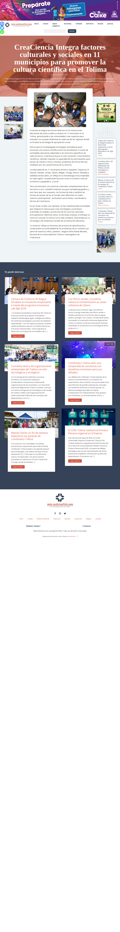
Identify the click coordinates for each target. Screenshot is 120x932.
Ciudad (45, 24)
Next (113, 112)
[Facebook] (2, 24)
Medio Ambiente (56, 25)
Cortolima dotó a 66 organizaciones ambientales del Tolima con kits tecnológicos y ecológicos (31, 369)
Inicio (36, 24)
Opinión (79, 24)
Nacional (68, 24)
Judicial (110, 24)
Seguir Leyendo (18, 336)
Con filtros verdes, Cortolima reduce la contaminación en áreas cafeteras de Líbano (87, 302)
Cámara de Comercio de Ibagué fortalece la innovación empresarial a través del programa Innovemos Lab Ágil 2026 (31, 303)
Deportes (90, 24)
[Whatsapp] (2, 32)
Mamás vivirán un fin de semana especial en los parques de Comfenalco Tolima (29, 436)
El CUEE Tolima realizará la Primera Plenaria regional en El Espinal (88, 431)
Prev (99, 112)
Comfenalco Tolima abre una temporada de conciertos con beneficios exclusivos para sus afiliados (85, 367)
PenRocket (72, 536)
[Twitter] (2, 28)
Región (100, 24)
